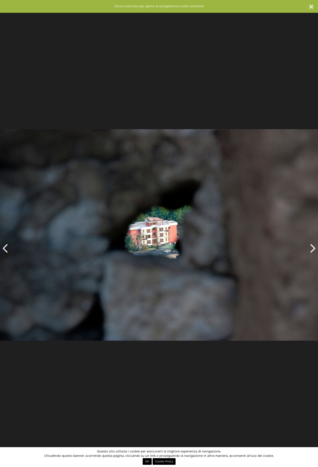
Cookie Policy (164, 461)
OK (147, 461)
